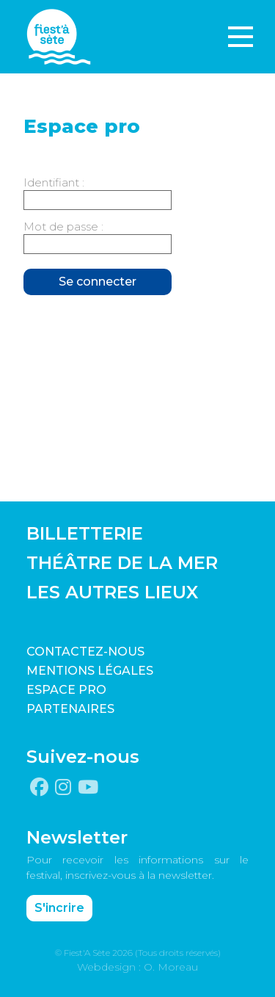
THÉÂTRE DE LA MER (122, 562)
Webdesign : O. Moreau (137, 967)
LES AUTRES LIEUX (112, 592)
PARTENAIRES (70, 709)
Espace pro (66, 690)
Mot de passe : (63, 226)
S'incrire (59, 908)
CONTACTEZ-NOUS (85, 652)
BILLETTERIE (84, 533)
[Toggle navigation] (240, 36)
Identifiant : (53, 182)
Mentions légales (89, 671)
